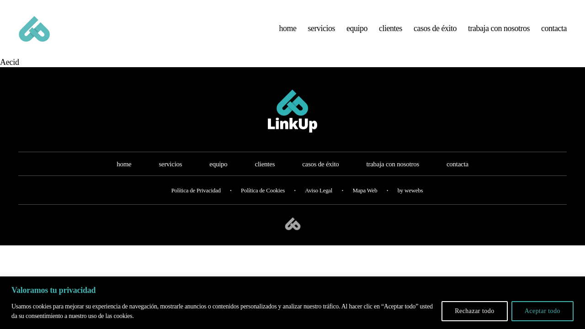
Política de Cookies (263, 199)
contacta (554, 32)
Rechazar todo (475, 311)
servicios (321, 32)
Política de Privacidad (196, 199)
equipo (356, 32)
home (288, 32)
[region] (292, 302)
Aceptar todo (542, 311)
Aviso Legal (318, 199)
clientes (390, 32)
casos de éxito (435, 32)
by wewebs (410, 199)
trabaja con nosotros (499, 32)
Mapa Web (364, 199)
